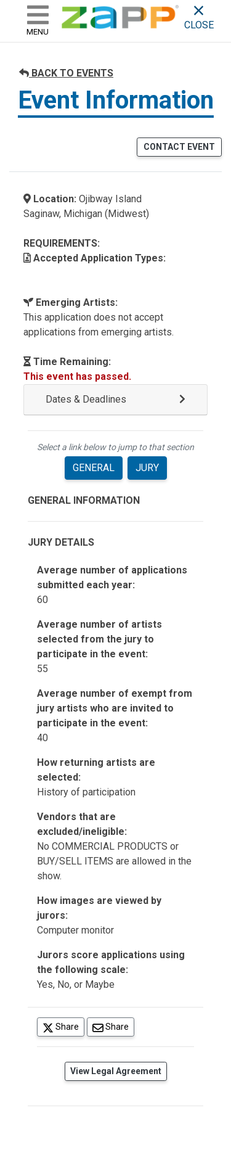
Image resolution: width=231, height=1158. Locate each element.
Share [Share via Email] (113, 1026)
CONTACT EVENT (179, 147)
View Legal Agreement (115, 1071)
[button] (115, 400)
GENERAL (94, 468)
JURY (147, 468)
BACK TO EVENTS (66, 73)
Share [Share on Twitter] (63, 1026)
